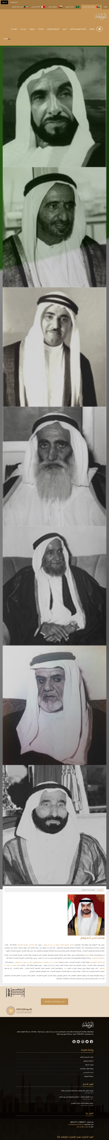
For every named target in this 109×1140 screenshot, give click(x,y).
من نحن (23, 29)
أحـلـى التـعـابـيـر (88, 1072)
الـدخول (4, 2)
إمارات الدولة (89, 1065)
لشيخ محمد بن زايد (91, 7)
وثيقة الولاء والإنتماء (86, 1068)
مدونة (32, 29)
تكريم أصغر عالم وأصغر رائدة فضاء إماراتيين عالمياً (77, 1090)
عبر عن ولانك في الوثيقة (54, 1001)
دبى (65, 968)
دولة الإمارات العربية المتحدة (28, 945)
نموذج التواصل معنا (82, 1127)
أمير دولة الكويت (20, 7)
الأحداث (41, 29)
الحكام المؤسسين (96, 962)
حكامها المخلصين (98, 958)
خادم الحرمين (72, 7)
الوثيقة (86, 955)
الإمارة (92, 29)
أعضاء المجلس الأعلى (78, 29)
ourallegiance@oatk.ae (75, 1124)
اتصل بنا (14, 29)
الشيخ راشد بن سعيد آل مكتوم (25, 962)
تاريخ (64, 29)
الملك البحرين (38, 7)
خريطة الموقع (88, 1076)
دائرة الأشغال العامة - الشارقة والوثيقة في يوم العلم (76, 1097)
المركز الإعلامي (53, 29)
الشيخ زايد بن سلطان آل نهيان (48, 962)
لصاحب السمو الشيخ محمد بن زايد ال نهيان (58, 945)
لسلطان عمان (55, 7)
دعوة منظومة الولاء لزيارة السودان (82, 1103)
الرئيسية (100, 890)
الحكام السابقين (88, 1061)
